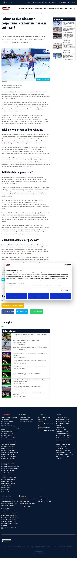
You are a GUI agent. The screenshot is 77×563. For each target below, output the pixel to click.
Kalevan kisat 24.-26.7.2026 (7, 426)
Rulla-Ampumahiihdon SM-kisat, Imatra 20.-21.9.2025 (9, 529)
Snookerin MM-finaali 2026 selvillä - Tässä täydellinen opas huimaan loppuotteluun (29, 365)
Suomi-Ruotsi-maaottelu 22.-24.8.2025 (9, 457)
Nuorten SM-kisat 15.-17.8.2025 (8, 459)
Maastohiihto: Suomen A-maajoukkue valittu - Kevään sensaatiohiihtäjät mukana (26, 346)
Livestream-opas (64, 2)
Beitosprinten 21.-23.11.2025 (62, 450)
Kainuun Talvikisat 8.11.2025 (62, 453)
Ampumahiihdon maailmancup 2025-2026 (9, 510)
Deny (16, 296)
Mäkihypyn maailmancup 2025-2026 (27, 503)
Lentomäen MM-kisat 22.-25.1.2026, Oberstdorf (27, 508)
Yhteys (53, 2)
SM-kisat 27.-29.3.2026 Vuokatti (8, 503)
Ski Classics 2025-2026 (61, 434)
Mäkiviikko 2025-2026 (24, 505)
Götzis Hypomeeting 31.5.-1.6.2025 (8, 481)
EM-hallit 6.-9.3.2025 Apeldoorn (8, 483)
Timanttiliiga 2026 (5, 424)
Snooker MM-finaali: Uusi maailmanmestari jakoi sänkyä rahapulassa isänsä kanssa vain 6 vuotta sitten (30, 339)
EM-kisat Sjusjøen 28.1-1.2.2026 (8, 515)
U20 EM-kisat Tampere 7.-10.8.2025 (8, 461)
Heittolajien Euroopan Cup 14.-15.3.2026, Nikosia (10, 433)
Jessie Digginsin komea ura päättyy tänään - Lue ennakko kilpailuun (69, 23)
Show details (64, 290)
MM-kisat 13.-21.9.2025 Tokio (7, 453)
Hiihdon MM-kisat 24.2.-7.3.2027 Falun (64, 440)
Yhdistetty (71, 10)
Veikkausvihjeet (38, 2)
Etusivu (24, 2)
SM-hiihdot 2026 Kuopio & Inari (62, 438)
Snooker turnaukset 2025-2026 (26, 424)
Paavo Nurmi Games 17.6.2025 (7, 475)
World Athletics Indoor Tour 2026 (8, 448)
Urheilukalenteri (48, 2)
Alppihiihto (70, 2)
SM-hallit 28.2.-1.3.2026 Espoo (7, 440)
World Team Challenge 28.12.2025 (8, 526)
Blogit (43, 2)
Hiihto (46, 10)
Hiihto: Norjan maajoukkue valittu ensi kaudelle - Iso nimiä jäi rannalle (30, 351)
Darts (74, 2)
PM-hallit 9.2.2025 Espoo (6, 486)
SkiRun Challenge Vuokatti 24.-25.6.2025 (64, 459)
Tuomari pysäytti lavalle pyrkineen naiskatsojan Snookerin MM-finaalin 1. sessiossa (30, 359)
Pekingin (12, 92)
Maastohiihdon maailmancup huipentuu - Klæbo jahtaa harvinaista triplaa (69, 29)
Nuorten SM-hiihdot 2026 (61, 446)
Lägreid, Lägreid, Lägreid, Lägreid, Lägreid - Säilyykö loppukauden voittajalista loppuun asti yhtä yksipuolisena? (68, 36)
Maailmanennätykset (5, 496)
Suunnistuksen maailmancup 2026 (45, 422)
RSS (55, 2)
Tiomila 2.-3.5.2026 (42, 424)
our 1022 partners (15, 272)
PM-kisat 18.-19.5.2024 (6, 492)
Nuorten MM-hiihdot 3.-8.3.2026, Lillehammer (62, 429)
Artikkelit (32, 2)
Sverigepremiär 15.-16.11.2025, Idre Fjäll (9, 521)
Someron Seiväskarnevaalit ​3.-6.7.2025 (9, 473)
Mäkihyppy (63, 10)
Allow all (60, 296)
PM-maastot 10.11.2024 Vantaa (8, 488)
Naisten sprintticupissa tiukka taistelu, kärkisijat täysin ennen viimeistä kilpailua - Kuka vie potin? (69, 56)
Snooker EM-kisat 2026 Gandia (26, 426)
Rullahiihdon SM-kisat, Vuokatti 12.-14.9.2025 (62, 462)
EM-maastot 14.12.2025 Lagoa (7, 450)
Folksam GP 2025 (5, 479)
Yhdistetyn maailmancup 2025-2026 (45, 503)
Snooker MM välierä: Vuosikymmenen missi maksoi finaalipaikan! (29, 371)
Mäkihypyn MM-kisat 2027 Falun (26, 511)
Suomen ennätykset (5, 494)
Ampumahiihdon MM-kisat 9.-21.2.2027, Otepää (9, 532)
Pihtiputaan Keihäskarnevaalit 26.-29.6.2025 (7, 468)
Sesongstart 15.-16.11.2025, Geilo (8, 524)
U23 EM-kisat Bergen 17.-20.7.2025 (8, 463)
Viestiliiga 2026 (41, 426)
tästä (20, 85)
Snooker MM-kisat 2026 (25, 422)
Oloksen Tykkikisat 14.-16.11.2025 (63, 455)
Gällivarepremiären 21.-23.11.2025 (63, 448)
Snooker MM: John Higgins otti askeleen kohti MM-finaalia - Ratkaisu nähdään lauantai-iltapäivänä (30, 385)
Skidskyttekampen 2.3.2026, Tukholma (9, 505)
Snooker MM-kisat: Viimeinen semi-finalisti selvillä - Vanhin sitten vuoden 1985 (29, 398)
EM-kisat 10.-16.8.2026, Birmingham (8, 430)
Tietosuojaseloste (38, 555)
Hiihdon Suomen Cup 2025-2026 (63, 426)
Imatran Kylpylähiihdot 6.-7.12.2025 (63, 457)
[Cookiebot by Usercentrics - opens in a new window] (64, 265)
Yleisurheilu (23, 10)
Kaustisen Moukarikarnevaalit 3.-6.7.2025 (10, 471)
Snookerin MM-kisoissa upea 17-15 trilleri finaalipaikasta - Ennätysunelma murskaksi (27, 378)
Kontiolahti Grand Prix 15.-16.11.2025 (9, 519)
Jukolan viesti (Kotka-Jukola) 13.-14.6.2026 (44, 432)
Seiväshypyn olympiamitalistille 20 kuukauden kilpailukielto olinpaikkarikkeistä (27, 391)
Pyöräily (58, 2)
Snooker (31, 10)
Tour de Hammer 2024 (6, 490)
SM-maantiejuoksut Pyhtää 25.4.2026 (9, 422)
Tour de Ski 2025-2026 (60, 432)
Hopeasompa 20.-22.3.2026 (62, 444)
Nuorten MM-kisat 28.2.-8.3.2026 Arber (9, 507)
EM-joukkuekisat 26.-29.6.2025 (7, 465)
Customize (38, 296)
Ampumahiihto (54, 10)
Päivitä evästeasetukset (38, 557)
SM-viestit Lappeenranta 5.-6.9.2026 (9, 436)
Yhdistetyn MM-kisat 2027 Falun (44, 505)
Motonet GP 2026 (5, 428)
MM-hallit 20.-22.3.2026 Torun (7, 444)
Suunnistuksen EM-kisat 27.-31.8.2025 (46, 435)
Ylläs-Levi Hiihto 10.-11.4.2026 (62, 442)
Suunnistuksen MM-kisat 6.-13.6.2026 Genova (46, 429)
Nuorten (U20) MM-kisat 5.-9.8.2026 (8, 446)
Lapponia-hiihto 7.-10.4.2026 (62, 422)
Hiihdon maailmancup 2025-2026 (63, 424)
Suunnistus (38, 10)
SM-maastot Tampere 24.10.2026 (8, 442)
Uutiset (28, 2)
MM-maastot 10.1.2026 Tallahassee (9, 455)
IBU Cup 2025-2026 (5, 513)
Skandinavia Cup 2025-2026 (62, 436)
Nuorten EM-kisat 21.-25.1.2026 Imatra (9, 517)
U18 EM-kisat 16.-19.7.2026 (7, 438)
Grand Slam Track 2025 (6, 477)
